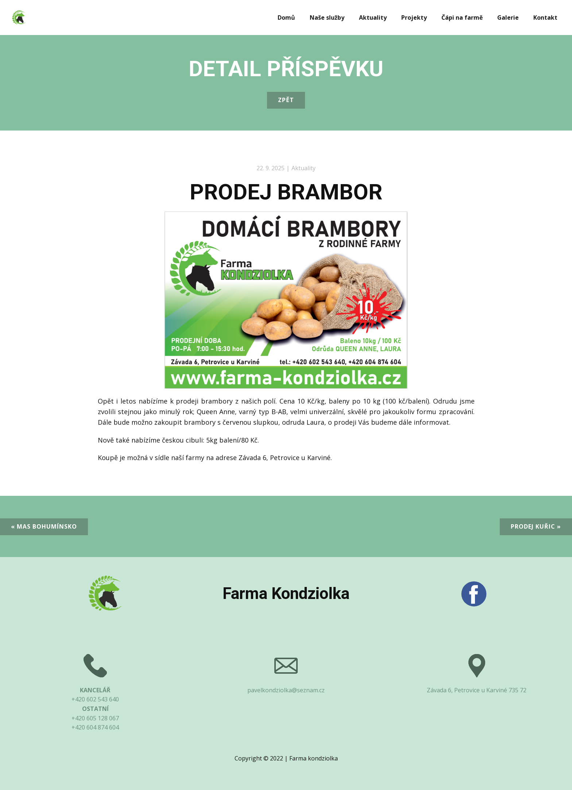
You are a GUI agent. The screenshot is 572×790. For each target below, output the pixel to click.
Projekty (414, 17)
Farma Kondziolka (286, 593)
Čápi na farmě (462, 17)
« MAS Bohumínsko (44, 526)
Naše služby (327, 17)
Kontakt (545, 17)
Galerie (508, 17)
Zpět (286, 100)
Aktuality (373, 17)
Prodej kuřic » (536, 526)
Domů (286, 17)
